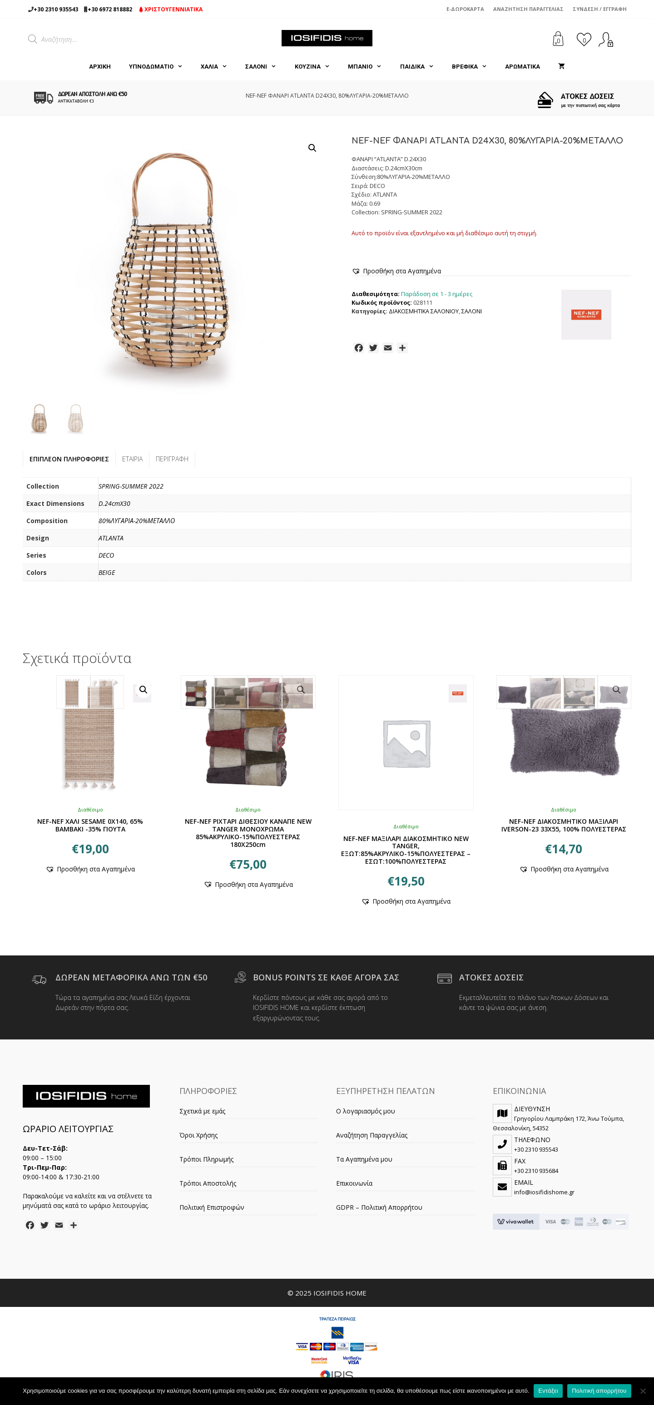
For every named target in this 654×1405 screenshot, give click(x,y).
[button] (312, 148)
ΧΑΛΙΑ (218, 66)
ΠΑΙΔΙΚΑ (421, 66)
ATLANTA (111, 538)
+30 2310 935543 (56, 9)
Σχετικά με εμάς (202, 1111)
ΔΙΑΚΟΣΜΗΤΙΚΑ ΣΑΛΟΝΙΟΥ (424, 311)
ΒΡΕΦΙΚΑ (474, 66)
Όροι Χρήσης (198, 1135)
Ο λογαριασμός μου (365, 1111)
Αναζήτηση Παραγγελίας (528, 8)
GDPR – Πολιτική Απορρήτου (379, 1207)
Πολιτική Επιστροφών (211, 1207)
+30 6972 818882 (110, 9)
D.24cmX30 (114, 503)
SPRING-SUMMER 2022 (131, 486)
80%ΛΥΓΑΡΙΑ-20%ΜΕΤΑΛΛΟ (137, 520)
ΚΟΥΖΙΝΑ (317, 66)
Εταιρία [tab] (132, 459)
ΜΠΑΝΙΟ (369, 66)
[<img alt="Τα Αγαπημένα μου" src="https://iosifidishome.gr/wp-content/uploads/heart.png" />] (584, 39)
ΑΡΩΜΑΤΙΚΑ (522, 66)
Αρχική (100, 66)
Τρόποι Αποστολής (207, 1183)
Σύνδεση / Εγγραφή (600, 8)
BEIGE (107, 572)
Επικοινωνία (354, 1183)
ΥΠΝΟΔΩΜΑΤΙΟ (160, 66)
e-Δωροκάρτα (465, 8)
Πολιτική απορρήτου (599, 1390)
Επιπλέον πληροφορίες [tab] (69, 459)
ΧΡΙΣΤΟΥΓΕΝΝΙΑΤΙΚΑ (171, 9)
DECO (106, 555)
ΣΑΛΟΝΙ (265, 66)
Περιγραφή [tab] (172, 459)
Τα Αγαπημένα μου (364, 1159)
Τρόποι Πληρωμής (206, 1159)
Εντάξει (548, 1390)
